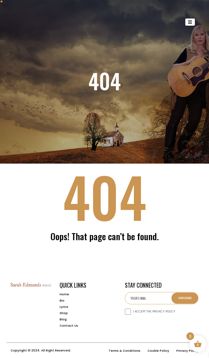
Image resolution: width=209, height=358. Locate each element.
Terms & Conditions (124, 350)
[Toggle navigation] (190, 22)
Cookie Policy (158, 350)
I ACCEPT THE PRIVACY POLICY (154, 311)
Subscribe (185, 298)
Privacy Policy (187, 350)
